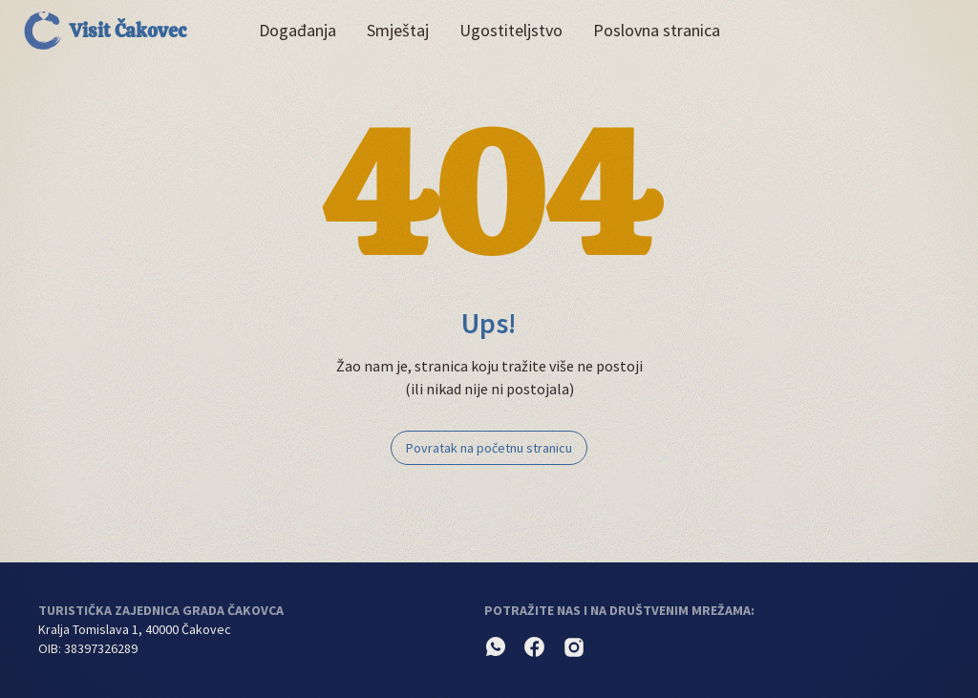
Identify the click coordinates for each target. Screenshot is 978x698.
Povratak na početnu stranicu (489, 447)
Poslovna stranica (656, 30)
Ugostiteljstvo (511, 30)
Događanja (297, 30)
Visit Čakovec (105, 30)
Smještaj (398, 30)
